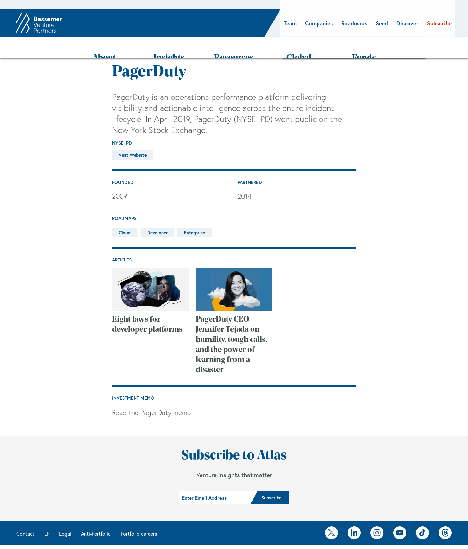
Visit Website (133, 136)
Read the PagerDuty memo (151, 393)
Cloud (125, 214)
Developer (157, 214)
